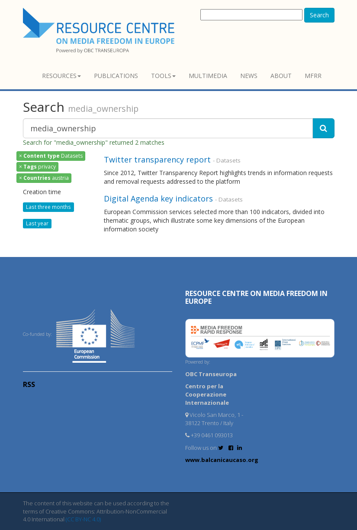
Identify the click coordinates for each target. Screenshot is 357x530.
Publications (116, 76)
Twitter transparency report (157, 159)
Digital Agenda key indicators (158, 198)
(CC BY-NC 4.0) (83, 519)
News (248, 76)
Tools (163, 76)
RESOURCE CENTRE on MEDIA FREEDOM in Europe (256, 297)
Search (319, 15)
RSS (29, 384)
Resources (61, 76)
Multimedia (208, 76)
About (281, 76)
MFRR (313, 76)
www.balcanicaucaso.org (221, 460)
